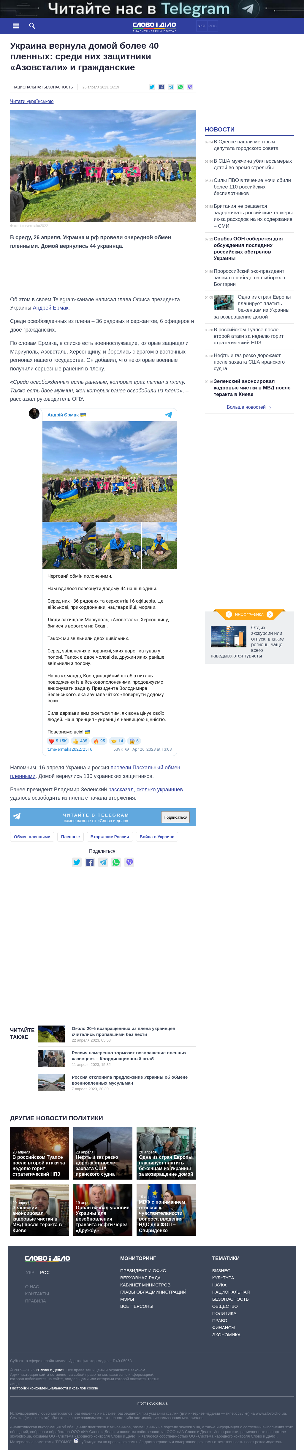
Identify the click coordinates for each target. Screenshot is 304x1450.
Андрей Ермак (50, 308)
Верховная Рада (140, 1277)
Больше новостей (249, 407)
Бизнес (221, 1270)
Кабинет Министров (145, 1284)
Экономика (226, 1334)
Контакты (37, 1293)
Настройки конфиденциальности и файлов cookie (54, 1388)
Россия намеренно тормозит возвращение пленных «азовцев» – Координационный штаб (129, 1058)
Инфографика (249, 614)
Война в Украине (157, 836)
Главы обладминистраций (153, 1291)
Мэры (127, 1299)
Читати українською (32, 101)
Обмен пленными (32, 836)
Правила (35, 1300)
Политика (224, 1313)
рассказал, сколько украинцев (145, 790)
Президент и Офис (143, 1270)
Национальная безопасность (42, 87)
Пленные (70, 836)
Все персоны (136, 1306)
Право (219, 1320)
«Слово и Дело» (50, 1370)
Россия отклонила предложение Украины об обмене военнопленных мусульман (130, 1083)
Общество (225, 1306)
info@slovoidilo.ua (152, 1403)
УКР (201, 26)
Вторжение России (110, 836)
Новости (220, 129)
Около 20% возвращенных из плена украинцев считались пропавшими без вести (127, 1034)
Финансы (223, 1327)
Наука (219, 1284)
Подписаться (175, 817)
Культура (223, 1277)
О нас (32, 1286)
